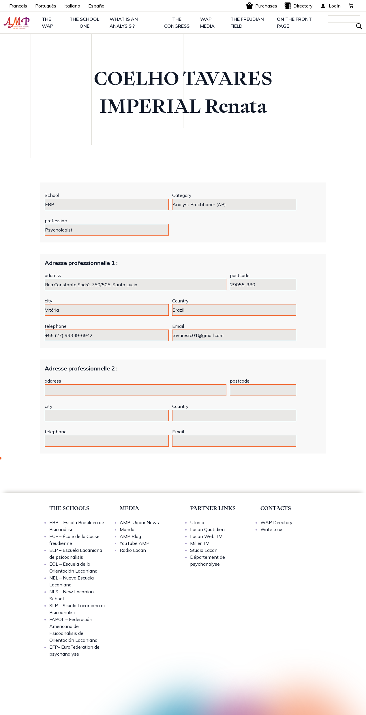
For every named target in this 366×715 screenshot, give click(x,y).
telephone (56, 326)
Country (180, 301)
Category (182, 195)
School (52, 195)
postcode (239, 275)
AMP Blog (130, 536)
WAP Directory (276, 522)
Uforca (197, 522)
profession (56, 220)
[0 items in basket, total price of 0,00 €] (351, 6)
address (53, 275)
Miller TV (199, 543)
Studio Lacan (203, 550)
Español (97, 6)
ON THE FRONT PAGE (294, 22)
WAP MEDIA (207, 22)
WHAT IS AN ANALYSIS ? (124, 22)
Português (45, 6)
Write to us (272, 529)
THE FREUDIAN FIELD (247, 22)
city (48, 301)
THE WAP (47, 22)
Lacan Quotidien (207, 529)
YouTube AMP (134, 543)
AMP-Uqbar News (139, 522)
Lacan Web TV (206, 536)
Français (18, 6)
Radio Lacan (133, 550)
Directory (298, 5)
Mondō (127, 529)
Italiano (72, 6)
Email (178, 326)
